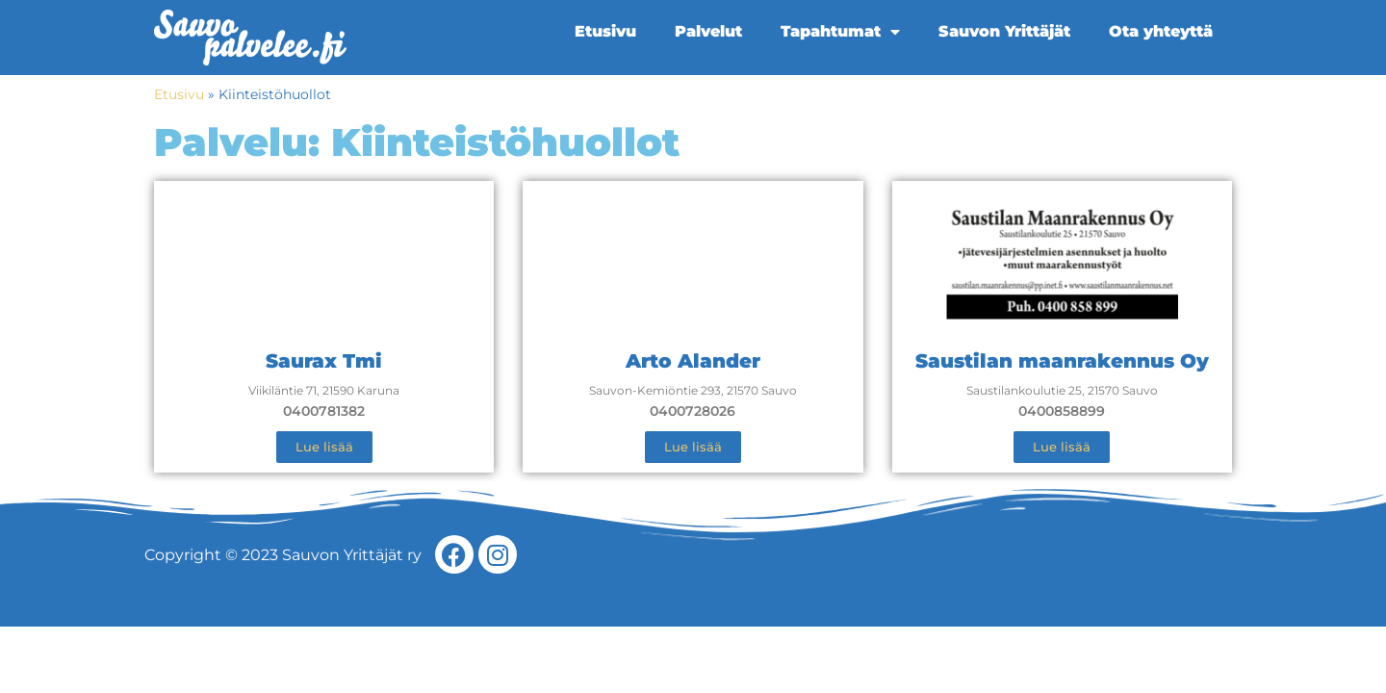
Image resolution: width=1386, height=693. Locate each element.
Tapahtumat (840, 31)
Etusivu (605, 31)
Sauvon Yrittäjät (1004, 31)
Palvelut (708, 31)
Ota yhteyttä (1161, 31)
